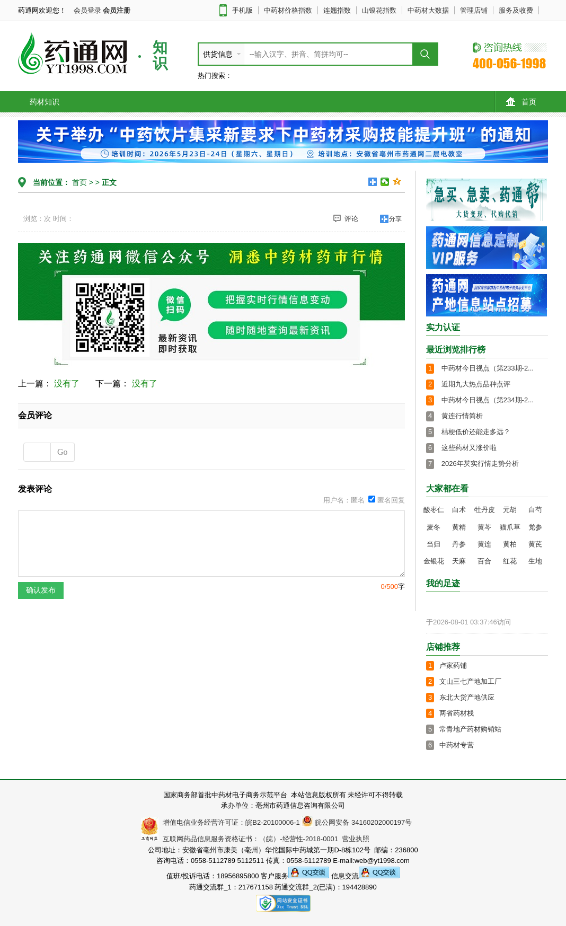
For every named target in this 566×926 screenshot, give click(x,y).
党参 (535, 527)
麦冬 (433, 527)
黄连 (484, 544)
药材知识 (44, 102)
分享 (395, 219)
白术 (459, 510)
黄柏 (510, 544)
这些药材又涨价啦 (469, 448)
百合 (484, 561)
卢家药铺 (453, 665)
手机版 (242, 10)
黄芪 (535, 544)
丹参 (459, 544)
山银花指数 (379, 10)
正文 (109, 182)
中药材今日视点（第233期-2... (487, 368)
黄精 (459, 527)
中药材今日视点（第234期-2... (487, 400)
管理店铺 (474, 10)
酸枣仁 (433, 510)
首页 (521, 101)
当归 (433, 544)
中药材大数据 (428, 10)
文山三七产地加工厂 (470, 681)
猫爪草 (510, 527)
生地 (535, 561)
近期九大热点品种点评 (475, 384)
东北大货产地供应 (466, 697)
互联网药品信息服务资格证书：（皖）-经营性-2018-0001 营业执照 (264, 839)
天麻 (459, 561)
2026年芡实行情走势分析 (480, 464)
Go (62, 451)
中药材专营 (456, 745)
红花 (510, 561)
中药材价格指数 (288, 10)
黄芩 (484, 527)
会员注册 (116, 10)
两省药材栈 (456, 713)
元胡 (510, 510)
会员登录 (87, 10)
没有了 (66, 383)
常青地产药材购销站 (470, 729)
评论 (345, 218)
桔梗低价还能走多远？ (475, 432)
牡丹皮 (484, 510)
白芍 (535, 510)
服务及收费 (516, 10)
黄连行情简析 (462, 416)
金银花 (433, 561)
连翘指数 (337, 10)
